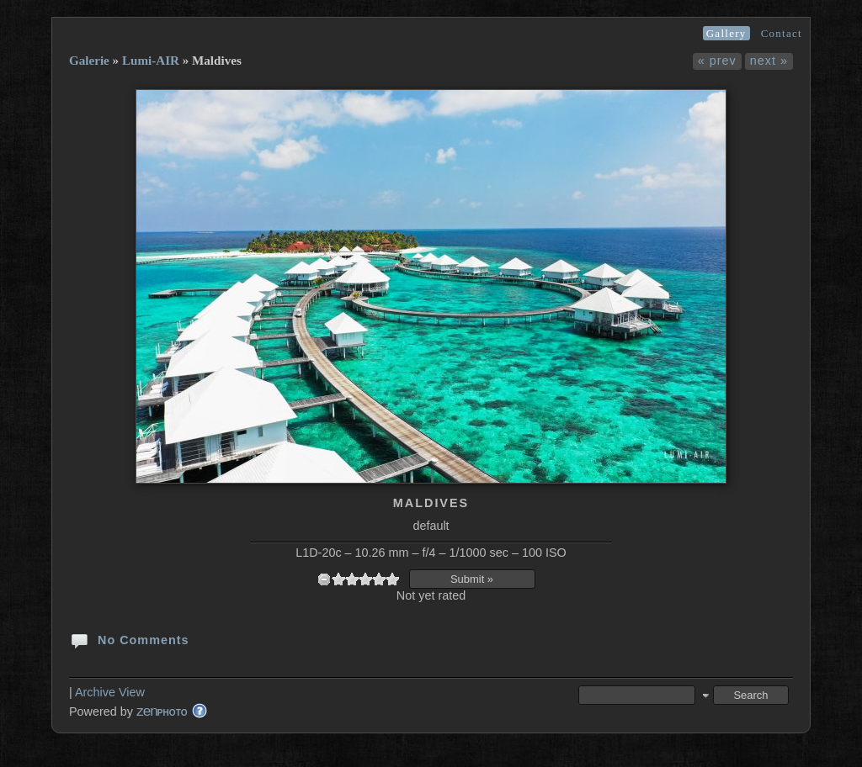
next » (769, 60)
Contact (781, 33)
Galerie (89, 60)
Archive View (110, 692)
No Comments (129, 639)
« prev (717, 60)
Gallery (726, 33)
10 (392, 579)
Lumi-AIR (150, 60)
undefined (324, 579)
